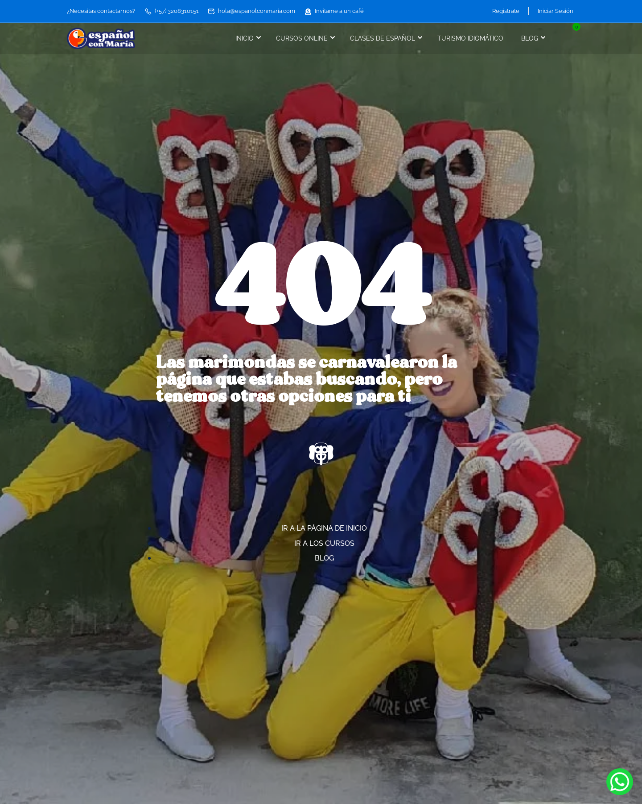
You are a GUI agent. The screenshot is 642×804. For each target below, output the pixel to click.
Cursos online (302, 38)
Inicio (244, 38)
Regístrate (505, 11)
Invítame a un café (334, 11)
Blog (529, 38)
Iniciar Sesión (555, 11)
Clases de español (382, 38)
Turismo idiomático (470, 38)
